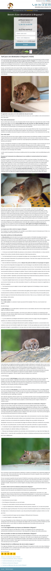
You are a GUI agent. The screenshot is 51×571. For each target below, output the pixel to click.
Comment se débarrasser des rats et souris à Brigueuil (14, 565)
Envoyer (25, 44)
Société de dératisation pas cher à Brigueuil (12, 560)
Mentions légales (9, 569)
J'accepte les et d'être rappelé (26, 41)
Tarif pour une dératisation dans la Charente (10, 557)
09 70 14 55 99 (41, 5)
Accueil (2, 569)
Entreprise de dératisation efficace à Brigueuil (12, 558)
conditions (25, 41)
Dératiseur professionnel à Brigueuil (10, 563)
